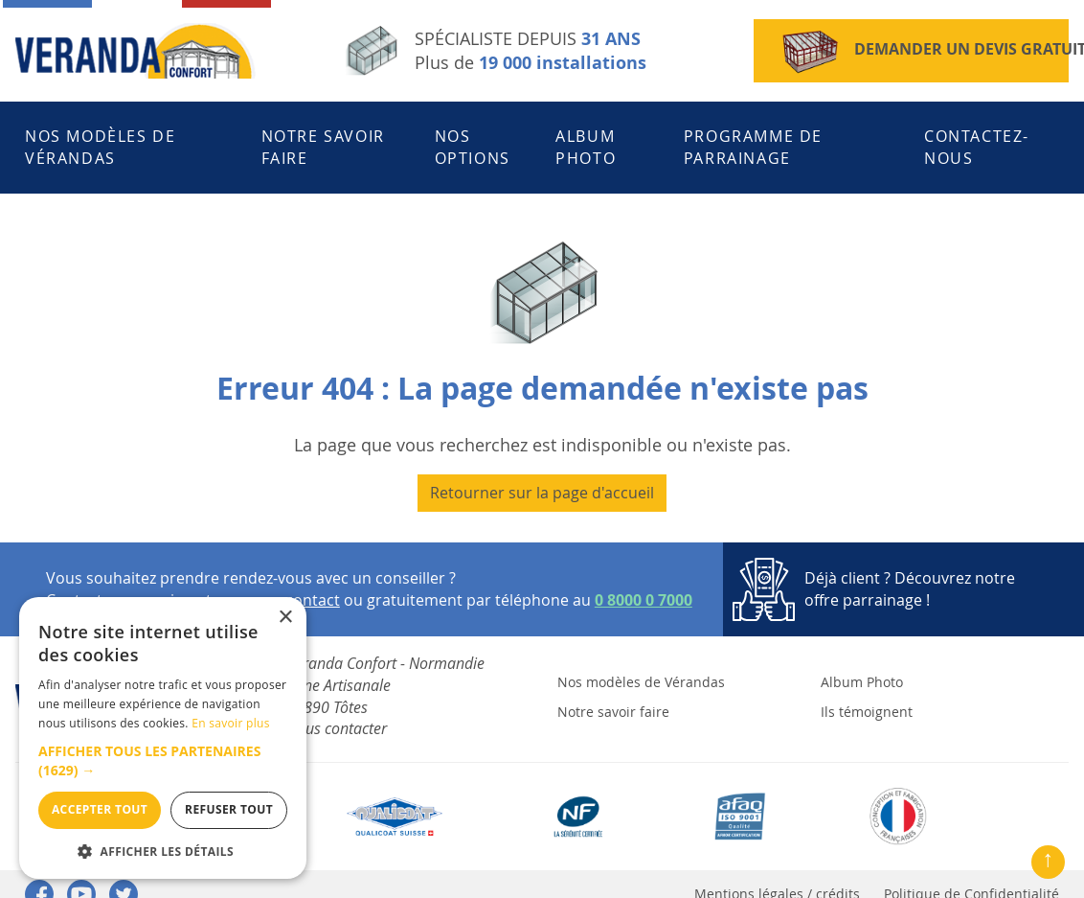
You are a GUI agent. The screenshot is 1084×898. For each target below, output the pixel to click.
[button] (162, 761)
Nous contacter (336, 709)
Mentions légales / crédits (777, 875)
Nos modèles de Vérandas (100, 137)
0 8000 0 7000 (643, 580)
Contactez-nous (976, 137)
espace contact (285, 580)
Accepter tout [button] (99, 809)
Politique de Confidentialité (971, 875)
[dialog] (162, 738)
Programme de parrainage (753, 137)
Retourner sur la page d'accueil (542, 473)
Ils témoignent (867, 691)
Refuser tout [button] (229, 809)
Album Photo (585, 137)
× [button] (285, 617)
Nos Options (472, 137)
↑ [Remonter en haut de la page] (1048, 857)
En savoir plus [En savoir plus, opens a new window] (230, 723)
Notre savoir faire (323, 137)
